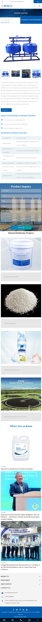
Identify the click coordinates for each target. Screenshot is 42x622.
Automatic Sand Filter (5, 22)
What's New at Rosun (21, 426)
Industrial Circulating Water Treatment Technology (17, 469)
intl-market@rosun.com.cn (9, 593)
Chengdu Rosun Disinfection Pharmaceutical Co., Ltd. (21, 612)
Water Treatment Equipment (6, 18)
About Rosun (6, 584)
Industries (5, 580)
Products (6, 16)
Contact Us (6, 110)
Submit (21, 227)
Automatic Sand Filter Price (31, 19)
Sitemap (16, 616)
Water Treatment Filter (5, 20)
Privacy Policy (22, 616)
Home (2, 16)
